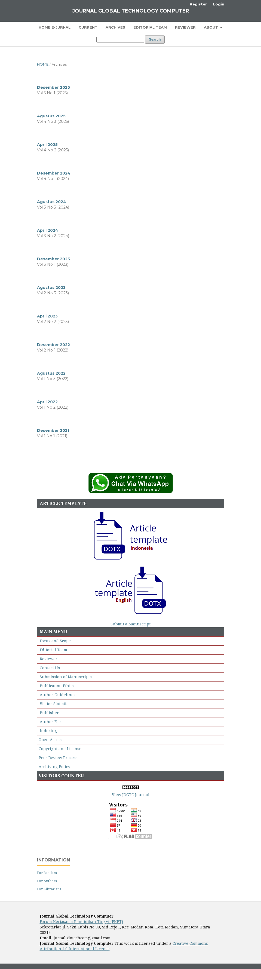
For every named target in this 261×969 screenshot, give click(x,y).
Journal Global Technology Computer (130, 11)
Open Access (50, 739)
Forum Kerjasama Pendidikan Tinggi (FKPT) (81, 921)
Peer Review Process (58, 757)
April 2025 (47, 144)
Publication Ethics (57, 685)
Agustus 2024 (51, 201)
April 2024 (47, 230)
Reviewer (185, 27)
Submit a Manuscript (130, 623)
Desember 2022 (53, 344)
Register (198, 4)
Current (88, 27)
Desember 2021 (53, 430)
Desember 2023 (53, 258)
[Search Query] (120, 39)
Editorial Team (150, 27)
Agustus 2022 (51, 373)
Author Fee (50, 721)
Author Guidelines (57, 694)
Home (42, 64)
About (211, 27)
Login (218, 4)
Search (155, 39)
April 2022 (47, 401)
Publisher (49, 712)
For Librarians (49, 889)
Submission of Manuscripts (66, 676)
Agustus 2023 (51, 287)
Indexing (48, 730)
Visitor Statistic (54, 703)
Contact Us (50, 667)
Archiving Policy (54, 766)
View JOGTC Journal (130, 794)
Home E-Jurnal (54, 27)
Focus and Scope (55, 640)
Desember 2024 (53, 173)
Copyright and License (60, 748)
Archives (115, 27)
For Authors (47, 880)
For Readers (47, 872)
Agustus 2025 (51, 116)
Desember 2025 (53, 87)
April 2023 (47, 316)
